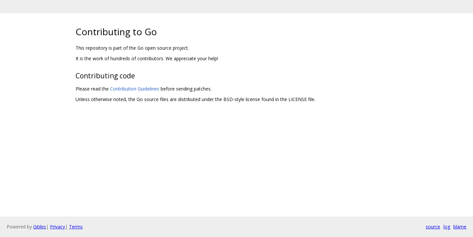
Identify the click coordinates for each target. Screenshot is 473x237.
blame (459, 227)
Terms (76, 227)
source (433, 227)
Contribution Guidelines (134, 89)
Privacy (57, 227)
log (446, 227)
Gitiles (39, 227)
